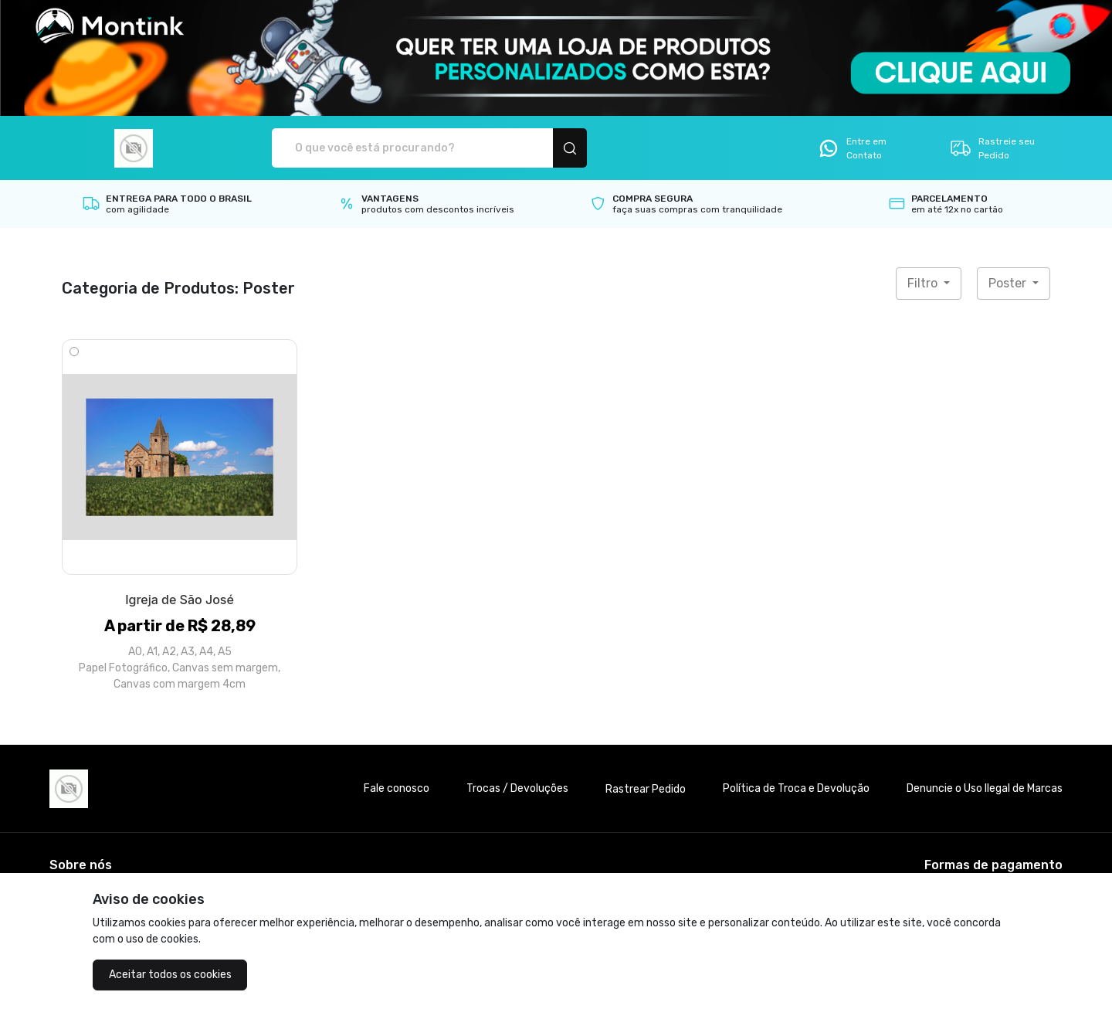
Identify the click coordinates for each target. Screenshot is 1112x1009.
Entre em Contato (852, 148)
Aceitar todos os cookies (170, 974)
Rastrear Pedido (645, 789)
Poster (1008, 283)
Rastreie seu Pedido (992, 148)
